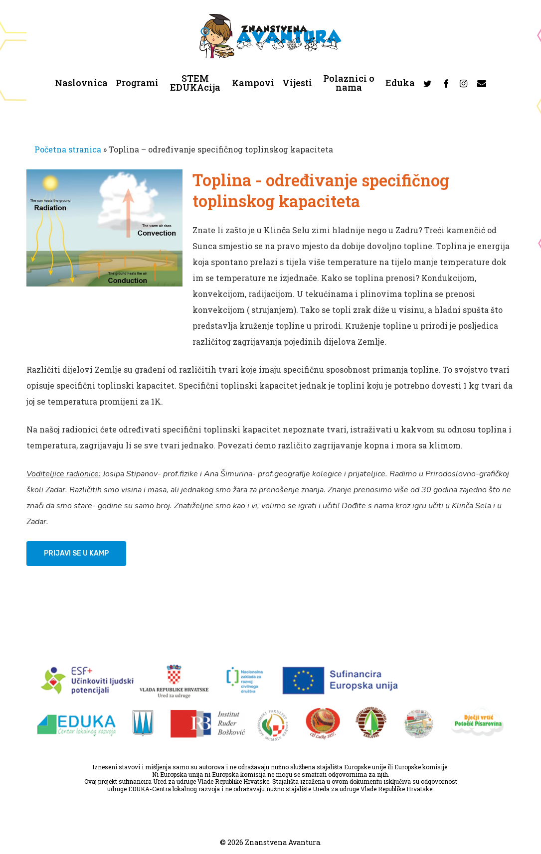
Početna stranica (67, 149)
